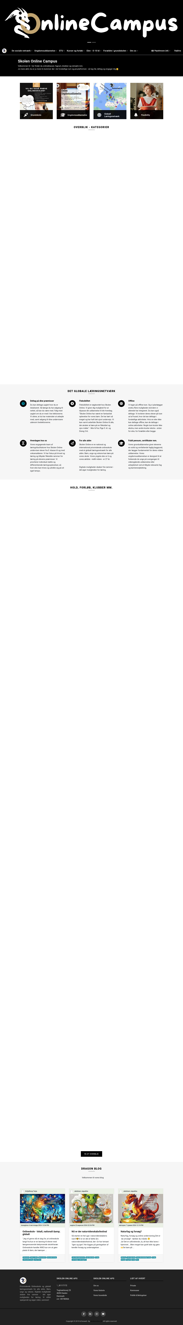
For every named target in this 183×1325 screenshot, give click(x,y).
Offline (131, 401)
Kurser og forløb (75, 50)
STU (61, 50)
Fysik (133, 1259)
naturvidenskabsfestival (78, 1257)
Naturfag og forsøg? (131, 1231)
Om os (133, 50)
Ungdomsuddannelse (44, 50)
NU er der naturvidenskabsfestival (89, 1231)
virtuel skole (37, 1259)
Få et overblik (91, 1154)
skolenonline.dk (96, 1321)
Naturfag (123, 1257)
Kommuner (134, 1290)
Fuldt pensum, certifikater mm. (142, 440)
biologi (123, 1259)
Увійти (177, 50)
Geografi (128, 1259)
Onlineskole (26, 1257)
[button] (161, 51)
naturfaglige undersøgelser (79, 1259)
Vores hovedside (100, 1295)
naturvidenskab (90, 1257)
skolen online (33, 1257)
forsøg (97, 1257)
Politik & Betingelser (138, 1295)
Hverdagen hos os (38, 440)
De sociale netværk (21, 50)
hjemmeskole (42, 1257)
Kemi (137, 1259)
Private (133, 1286)
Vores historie (99, 1290)
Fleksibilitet (84, 401)
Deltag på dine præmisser (42, 401)
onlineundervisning (28, 1259)
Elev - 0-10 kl (93, 50)
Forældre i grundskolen (114, 50)
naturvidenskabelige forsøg (144, 1257)
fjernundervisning (51, 1257)
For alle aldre (85, 440)
